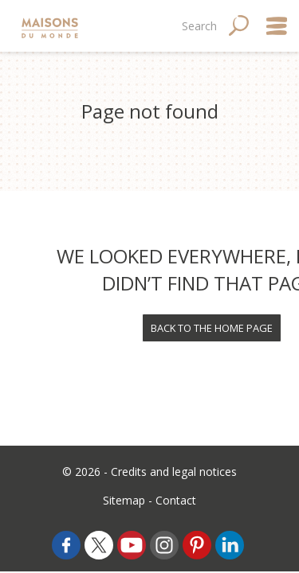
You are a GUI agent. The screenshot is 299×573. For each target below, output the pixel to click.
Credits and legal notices (174, 471)
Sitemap (124, 500)
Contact (175, 500)
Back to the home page (212, 328)
